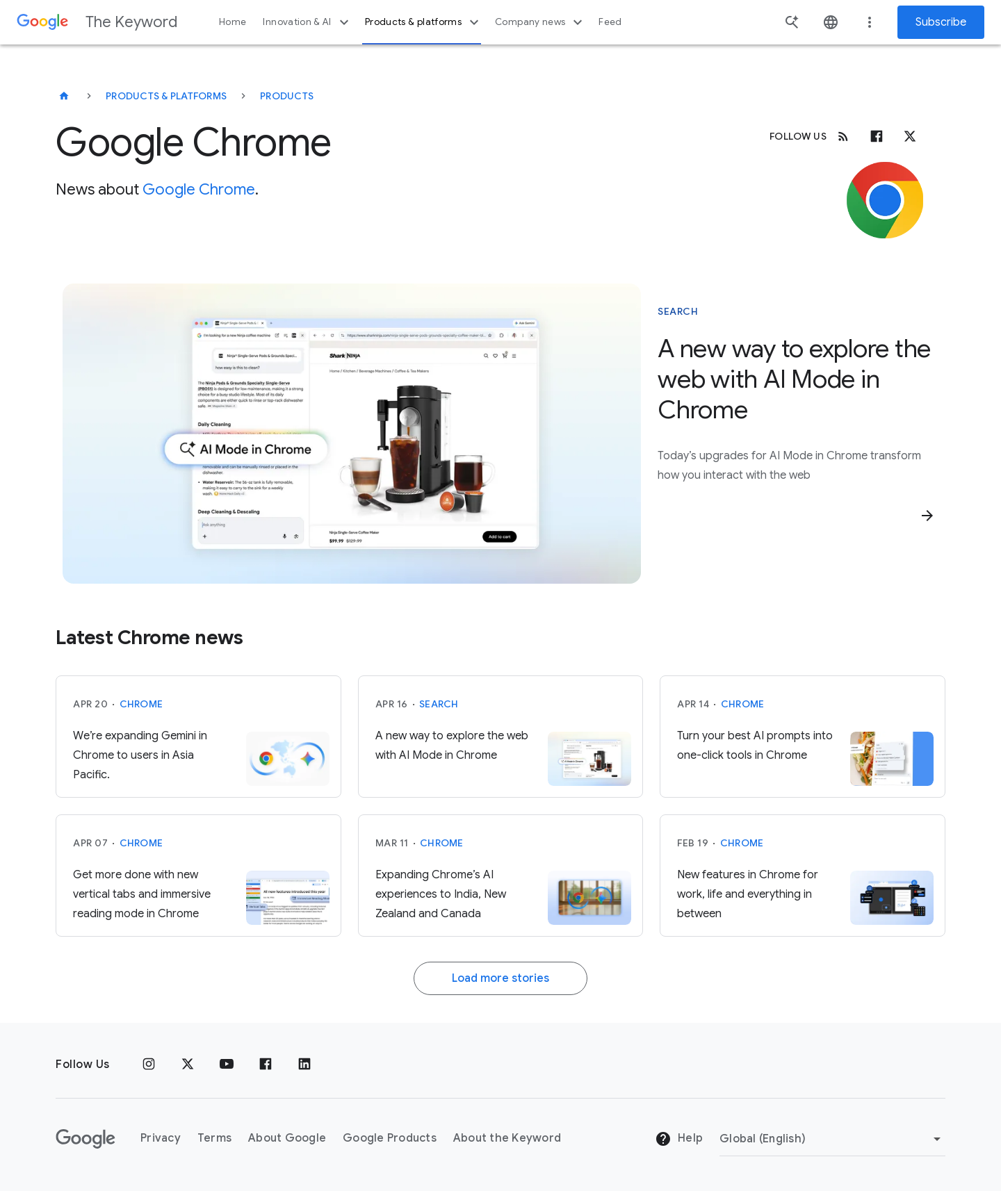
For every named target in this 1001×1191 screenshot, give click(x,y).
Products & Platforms (166, 96)
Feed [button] (610, 22)
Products (287, 96)
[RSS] (843, 136)
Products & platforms (423, 22)
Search (439, 704)
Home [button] (232, 22)
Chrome (141, 704)
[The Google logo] (85, 1139)
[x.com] (910, 136)
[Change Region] (832, 1139)
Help (679, 1139)
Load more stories (500, 978)
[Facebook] (876, 136)
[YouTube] (226, 1064)
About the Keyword (507, 1138)
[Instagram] (148, 1064)
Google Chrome (199, 189)
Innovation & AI (307, 22)
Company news (540, 22)
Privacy (160, 1138)
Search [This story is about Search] (678, 311)
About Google (287, 1138)
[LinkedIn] (304, 1064)
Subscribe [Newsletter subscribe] (940, 22)
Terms (214, 1138)
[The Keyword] (64, 96)
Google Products (390, 1138)
